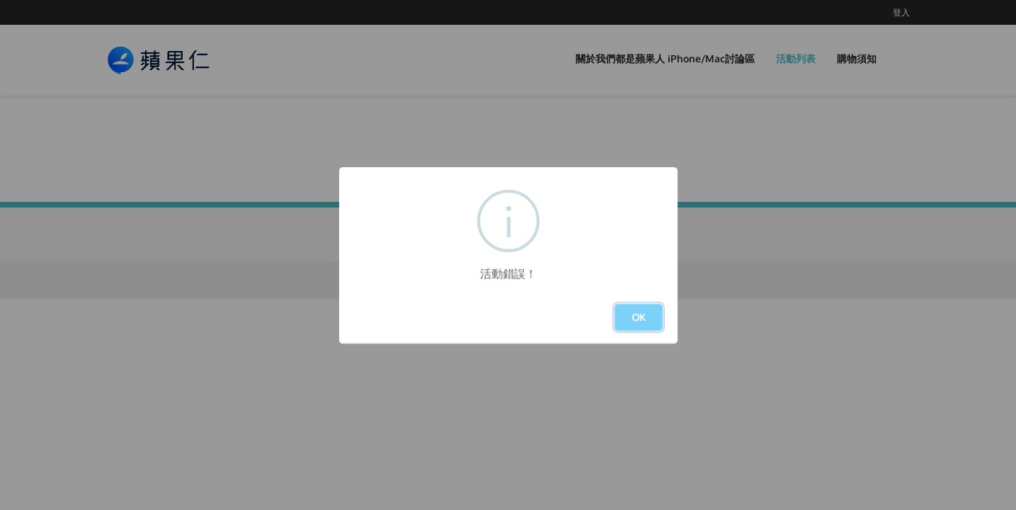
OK (639, 317)
